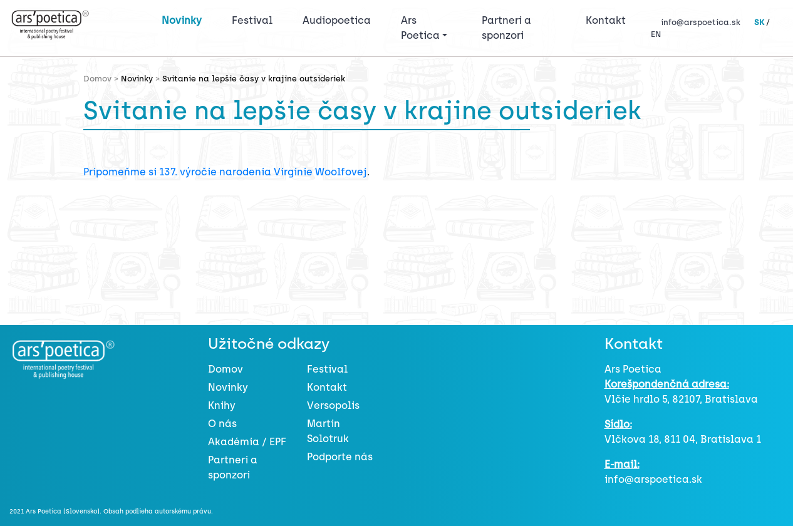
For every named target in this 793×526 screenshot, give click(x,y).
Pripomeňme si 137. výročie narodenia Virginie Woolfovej (225, 172)
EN (656, 34)
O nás (222, 424)
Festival (254, 19)
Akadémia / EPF (247, 442)
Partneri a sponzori (506, 27)
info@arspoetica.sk (700, 22)
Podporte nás (340, 457)
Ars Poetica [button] (420, 27)
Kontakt (606, 20)
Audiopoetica (337, 20)
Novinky (182, 20)
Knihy (222, 405)
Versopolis (333, 405)
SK (759, 22)
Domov (225, 369)
